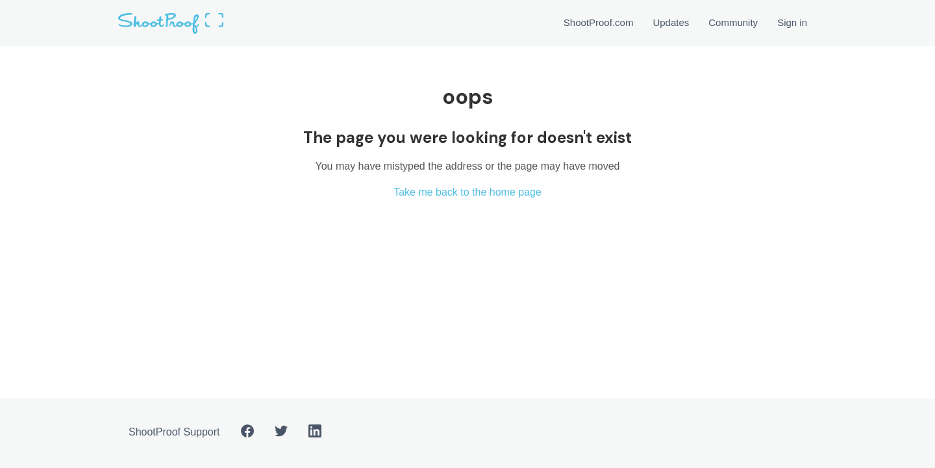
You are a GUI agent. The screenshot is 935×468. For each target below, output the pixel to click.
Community (733, 22)
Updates (671, 22)
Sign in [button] (792, 22)
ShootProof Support (174, 431)
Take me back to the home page (467, 192)
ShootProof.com (599, 22)
